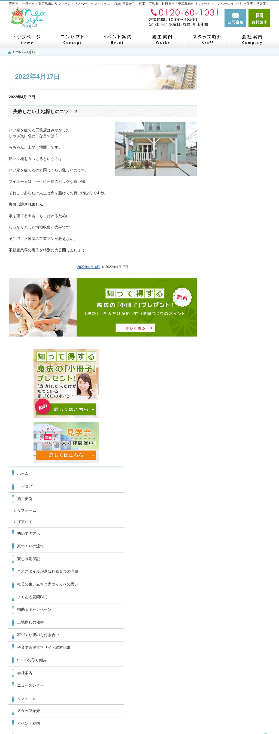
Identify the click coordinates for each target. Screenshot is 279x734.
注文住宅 (221, 237)
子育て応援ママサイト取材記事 (240, 372)
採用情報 (221, 460)
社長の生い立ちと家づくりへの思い (240, 306)
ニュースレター (227, 410)
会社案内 (221, 397)
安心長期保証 (225, 274)
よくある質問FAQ (229, 321)
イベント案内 (225, 448)
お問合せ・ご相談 (229, 473)
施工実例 (221, 213)
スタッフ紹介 (225, 435)
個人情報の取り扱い (231, 511)
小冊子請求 (223, 498)
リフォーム (223, 225)
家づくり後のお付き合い (235, 359)
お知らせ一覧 (225, 486)
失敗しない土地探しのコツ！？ (45, 111)
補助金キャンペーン (231, 334)
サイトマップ (225, 524)
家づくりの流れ (227, 261)
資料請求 (259, 18)
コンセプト (223, 201)
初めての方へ (225, 248)
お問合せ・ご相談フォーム (237, 694)
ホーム (219, 188)
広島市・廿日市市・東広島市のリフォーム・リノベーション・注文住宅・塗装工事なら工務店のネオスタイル (161, 719)
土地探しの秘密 (227, 346)
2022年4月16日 (88, 267)
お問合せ (235, 18)
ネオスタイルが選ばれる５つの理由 (240, 289)
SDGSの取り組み (229, 385)
